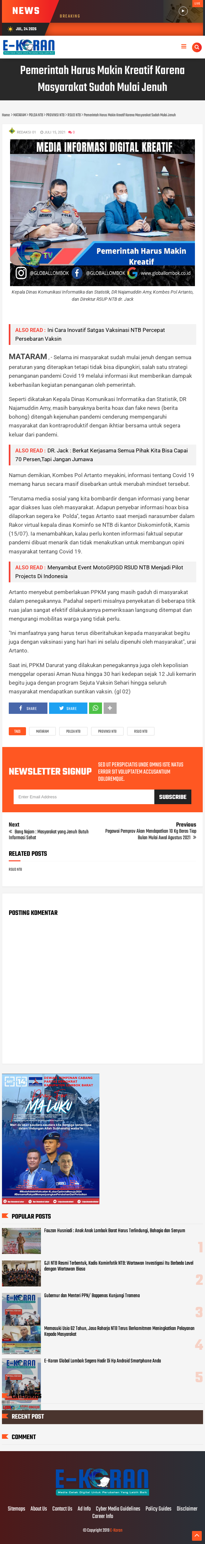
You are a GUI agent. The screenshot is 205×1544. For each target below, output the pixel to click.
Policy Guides (159, 1509)
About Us (39, 1509)
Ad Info (84, 1509)
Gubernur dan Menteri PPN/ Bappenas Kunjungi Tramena (92, 1296)
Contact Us (62, 1509)
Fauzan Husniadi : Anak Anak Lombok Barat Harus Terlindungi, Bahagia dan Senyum (114, 1231)
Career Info (102, 1516)
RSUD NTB (140, 731)
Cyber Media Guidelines (118, 1509)
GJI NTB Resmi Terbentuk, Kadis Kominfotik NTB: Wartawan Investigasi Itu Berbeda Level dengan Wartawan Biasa (118, 1266)
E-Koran (116, 1530)
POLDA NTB (73, 731)
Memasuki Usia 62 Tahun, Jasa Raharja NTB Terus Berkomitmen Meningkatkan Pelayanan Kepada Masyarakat (119, 1331)
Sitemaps (16, 1509)
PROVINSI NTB (107, 731)
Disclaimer (187, 1509)
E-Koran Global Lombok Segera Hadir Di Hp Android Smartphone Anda (102, 1361)
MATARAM (42, 731)
